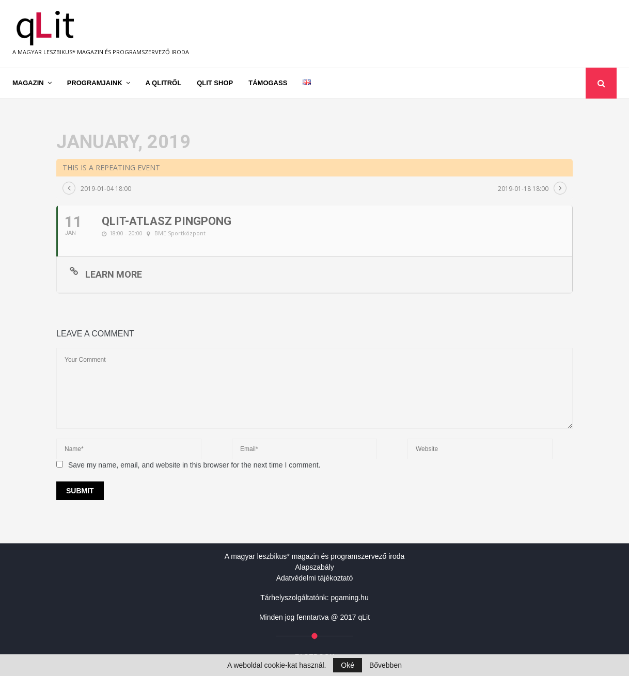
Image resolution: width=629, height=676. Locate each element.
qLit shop (215, 83)
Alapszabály (314, 567)
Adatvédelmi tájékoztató (314, 578)
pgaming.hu (350, 597)
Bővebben (385, 665)
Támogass (267, 83)
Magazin (28, 83)
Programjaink (94, 83)
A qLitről (164, 83)
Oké (347, 665)
